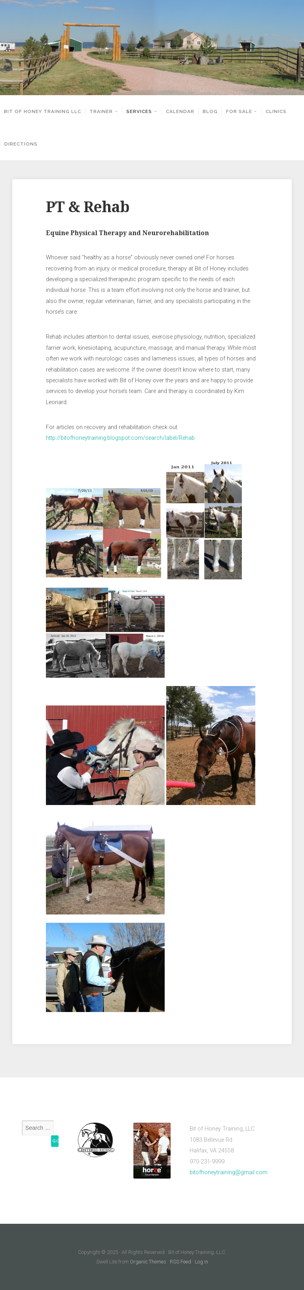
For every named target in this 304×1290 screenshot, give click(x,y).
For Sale (239, 111)
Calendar (180, 111)
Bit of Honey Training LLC (42, 111)
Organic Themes (148, 1262)
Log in (201, 1262)
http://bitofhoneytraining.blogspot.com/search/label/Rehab (120, 438)
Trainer (101, 111)
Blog (210, 111)
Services (139, 111)
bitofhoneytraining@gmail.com (229, 1172)
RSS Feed (180, 1262)
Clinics (276, 111)
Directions (21, 144)
